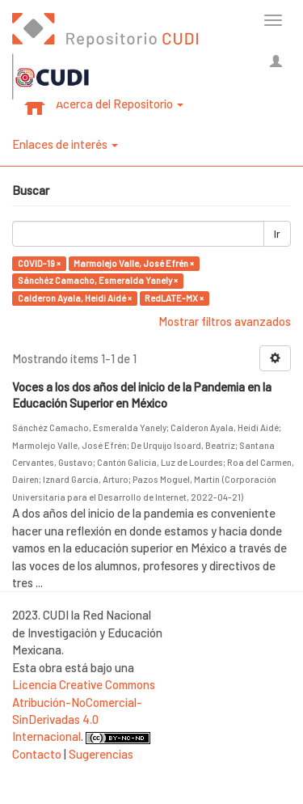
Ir (277, 233)
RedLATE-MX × (174, 298)
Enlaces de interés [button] (65, 144)
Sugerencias (101, 754)
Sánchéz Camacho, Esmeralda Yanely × (98, 280)
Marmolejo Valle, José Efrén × (134, 263)
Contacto (36, 754)
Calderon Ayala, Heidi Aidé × (75, 298)
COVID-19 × (39, 263)
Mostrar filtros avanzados (224, 321)
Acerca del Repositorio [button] (119, 103)
